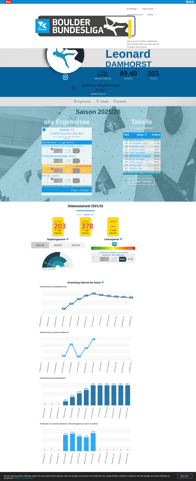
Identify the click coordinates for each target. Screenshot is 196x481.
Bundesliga (132, 9)
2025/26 (58, 221)
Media (150, 15)
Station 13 (67, 129)
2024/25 (85, 221)
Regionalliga (147, 9)
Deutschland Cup (134, 15)
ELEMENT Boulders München (66, 133)
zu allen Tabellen (142, 181)
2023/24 (76, 245)
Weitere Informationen (24, 478)
